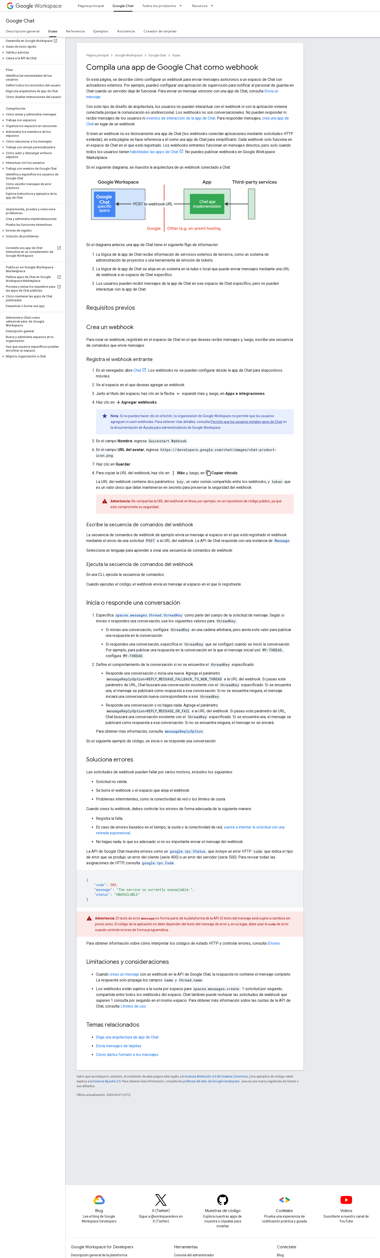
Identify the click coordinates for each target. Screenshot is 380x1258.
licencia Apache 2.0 (106, 1081)
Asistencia (126, 31)
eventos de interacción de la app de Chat (180, 118)
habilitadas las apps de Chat (154, 152)
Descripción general (22, 31)
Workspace (39, 6)
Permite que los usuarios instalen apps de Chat (246, 422)
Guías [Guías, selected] (52, 31)
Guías (176, 55)
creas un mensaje (124, 974)
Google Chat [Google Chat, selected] (123, 6)
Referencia (75, 31)
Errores (274, 943)
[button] (31, 47)
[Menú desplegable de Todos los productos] (182, 6)
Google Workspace (128, 55)
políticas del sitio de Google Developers (211, 1081)
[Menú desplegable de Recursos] (213, 6)
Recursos (200, 6)
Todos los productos (159, 6)
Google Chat (20, 21)
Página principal (91, 6)
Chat (137, 370)
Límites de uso (133, 1006)
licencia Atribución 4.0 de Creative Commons (216, 1076)
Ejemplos (100, 31)
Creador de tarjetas (160, 31)
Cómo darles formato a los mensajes (127, 1054)
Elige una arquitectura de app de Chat (127, 1037)
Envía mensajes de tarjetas (118, 1046)
